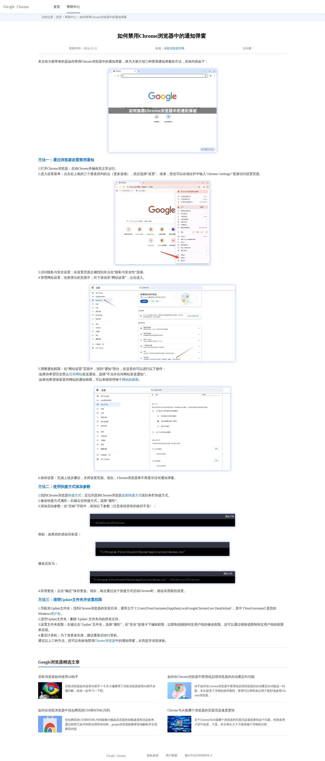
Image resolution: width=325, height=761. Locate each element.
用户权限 (171, 755)
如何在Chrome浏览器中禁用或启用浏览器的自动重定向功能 (211, 676)
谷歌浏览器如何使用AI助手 (58, 676)
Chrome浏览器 (105, 640)
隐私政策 (153, 755)
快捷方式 (74, 495)
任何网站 (75, 374)
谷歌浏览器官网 (174, 48)
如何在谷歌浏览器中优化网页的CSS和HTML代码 (74, 710)
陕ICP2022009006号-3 (198, 755)
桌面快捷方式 (132, 495)
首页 (56, 7)
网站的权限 (130, 379)
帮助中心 (73, 7)
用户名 (56, 613)
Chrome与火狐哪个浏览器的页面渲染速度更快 (201, 710)
